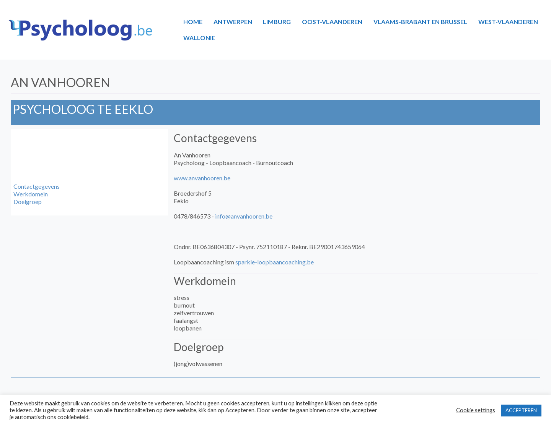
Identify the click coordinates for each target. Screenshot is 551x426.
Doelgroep (27, 201)
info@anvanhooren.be (243, 216)
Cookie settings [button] (475, 410)
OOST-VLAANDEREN (332, 21)
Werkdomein (30, 194)
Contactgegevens (36, 186)
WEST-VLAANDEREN (508, 21)
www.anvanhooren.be (202, 177)
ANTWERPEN (233, 21)
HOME (192, 21)
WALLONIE (199, 37)
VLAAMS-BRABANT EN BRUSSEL (420, 21)
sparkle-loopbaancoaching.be (274, 262)
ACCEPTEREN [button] (521, 410)
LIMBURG (277, 21)
